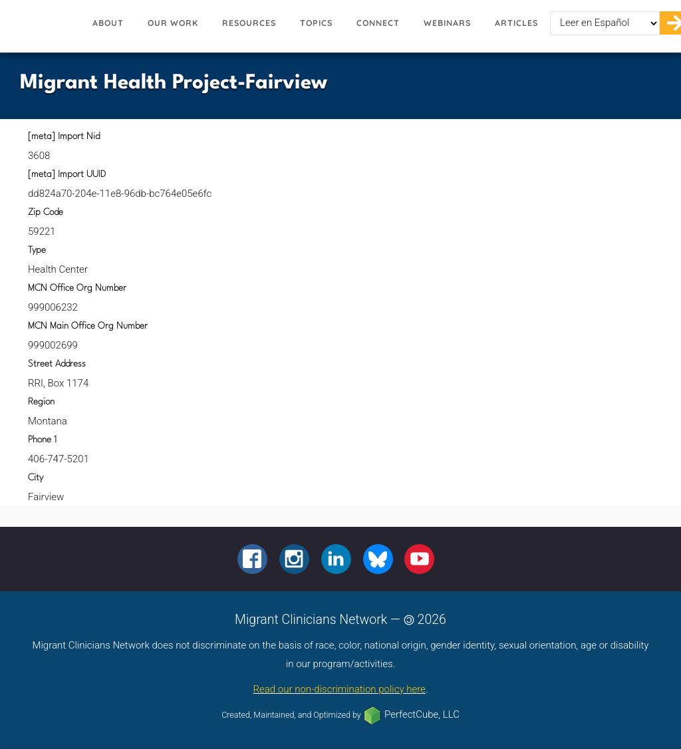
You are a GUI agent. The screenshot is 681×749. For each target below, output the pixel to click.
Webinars (447, 23)
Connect (378, 23)
